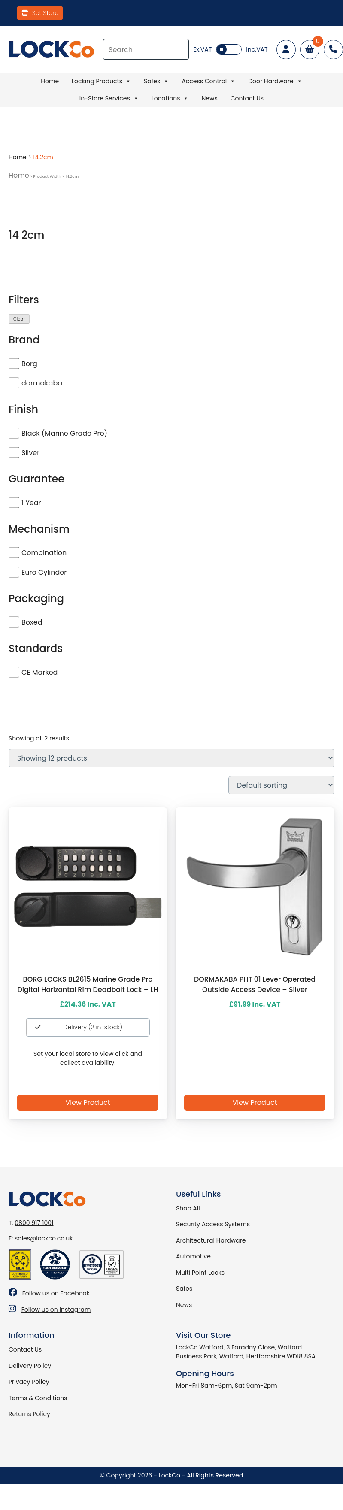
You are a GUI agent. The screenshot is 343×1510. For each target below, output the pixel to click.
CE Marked (39, 672)
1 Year (31, 503)
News (209, 98)
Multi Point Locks (200, 1272)
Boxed (31, 622)
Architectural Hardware (211, 1240)
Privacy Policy (29, 1381)
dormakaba (41, 383)
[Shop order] (281, 785)
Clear (19, 319)
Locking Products (101, 81)
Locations (170, 98)
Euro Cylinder (44, 572)
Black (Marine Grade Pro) (64, 433)
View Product (87, 1102)
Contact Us (247, 98)
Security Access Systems (213, 1224)
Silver (30, 453)
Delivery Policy (30, 1365)
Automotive (193, 1256)
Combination (44, 553)
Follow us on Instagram (56, 1309)
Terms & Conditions (38, 1398)
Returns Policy (29, 1414)
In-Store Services (109, 98)
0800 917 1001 (34, 1223)
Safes (156, 81)
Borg (29, 364)
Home (50, 81)
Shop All (188, 1208)
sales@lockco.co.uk (44, 1238)
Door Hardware (275, 81)
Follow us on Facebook (56, 1293)
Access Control (208, 81)
